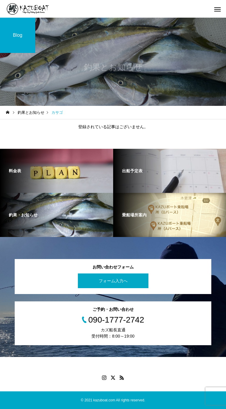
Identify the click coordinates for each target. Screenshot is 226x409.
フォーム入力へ (113, 280)
